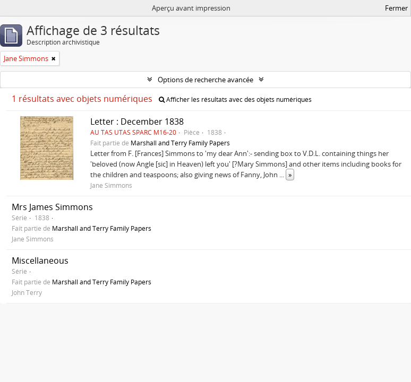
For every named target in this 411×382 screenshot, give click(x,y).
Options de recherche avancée (205, 79)
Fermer (396, 8)
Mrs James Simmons (52, 207)
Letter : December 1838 (137, 121)
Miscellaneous (40, 260)
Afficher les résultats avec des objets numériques (235, 99)
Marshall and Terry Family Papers (180, 142)
